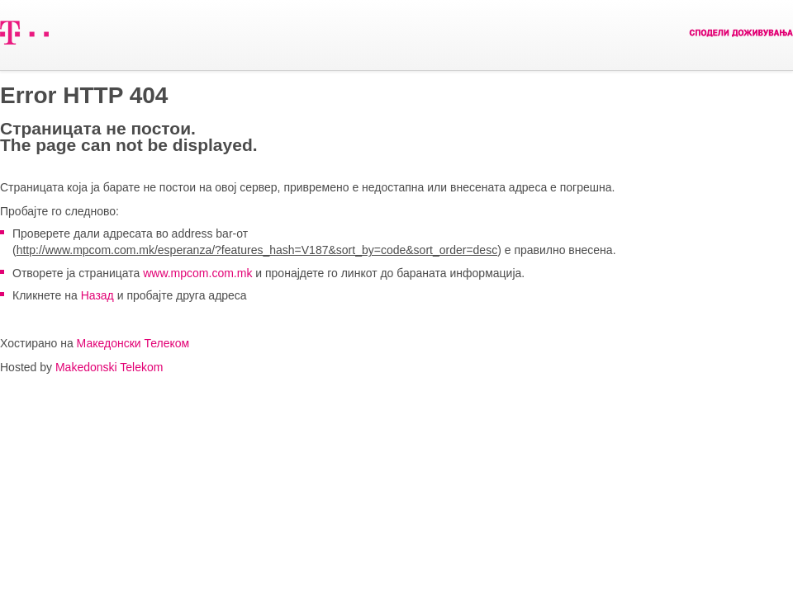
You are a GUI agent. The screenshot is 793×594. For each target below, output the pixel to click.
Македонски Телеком (133, 343)
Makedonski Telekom (109, 367)
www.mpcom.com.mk (197, 273)
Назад (97, 295)
